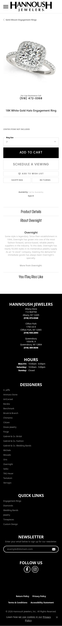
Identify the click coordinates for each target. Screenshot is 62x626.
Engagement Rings (12, 501)
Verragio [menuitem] (7, 482)
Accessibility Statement (42, 602)
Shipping (17, 180)
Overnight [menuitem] (8, 464)
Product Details (31, 211)
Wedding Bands (10, 510)
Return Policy (22, 596)
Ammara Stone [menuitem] (10, 394)
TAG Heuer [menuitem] (8, 473)
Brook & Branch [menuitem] (10, 413)
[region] (31, 59)
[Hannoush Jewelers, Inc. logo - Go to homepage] (31, 6)
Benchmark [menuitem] (8, 408)
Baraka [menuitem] (6, 403)
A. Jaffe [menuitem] (6, 390)
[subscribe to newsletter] (53, 549)
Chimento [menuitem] (8, 417)
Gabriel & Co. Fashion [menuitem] (13, 441)
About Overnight (31, 220)
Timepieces (8, 519)
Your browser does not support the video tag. (31, 59)
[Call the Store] (31, 318)
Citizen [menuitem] (6, 422)
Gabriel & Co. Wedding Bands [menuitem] (17, 445)
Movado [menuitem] (7, 455)
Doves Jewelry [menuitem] (9, 427)
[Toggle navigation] (6, 7)
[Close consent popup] (57, 617)
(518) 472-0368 (31, 99)
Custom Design (10, 524)
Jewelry (6, 514)
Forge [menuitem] (6, 431)
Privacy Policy (39, 596)
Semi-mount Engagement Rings (21, 19)
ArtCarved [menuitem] (8, 399)
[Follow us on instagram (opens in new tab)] (35, 569)
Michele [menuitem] (7, 450)
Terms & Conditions (17, 602)
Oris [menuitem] (5, 459)
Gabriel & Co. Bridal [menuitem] (12, 436)
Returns (45, 180)
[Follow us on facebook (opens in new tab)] (27, 569)
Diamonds (8, 505)
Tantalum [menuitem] (7, 478)
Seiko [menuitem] (5, 468)
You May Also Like (31, 276)
